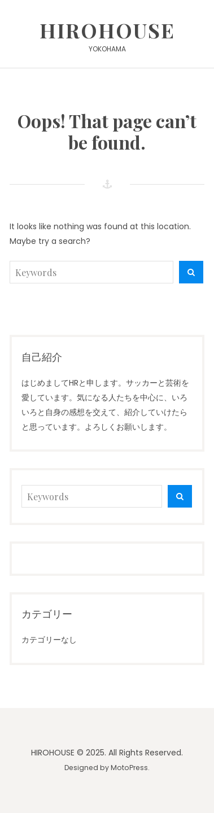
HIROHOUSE (107, 29)
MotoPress (129, 767)
